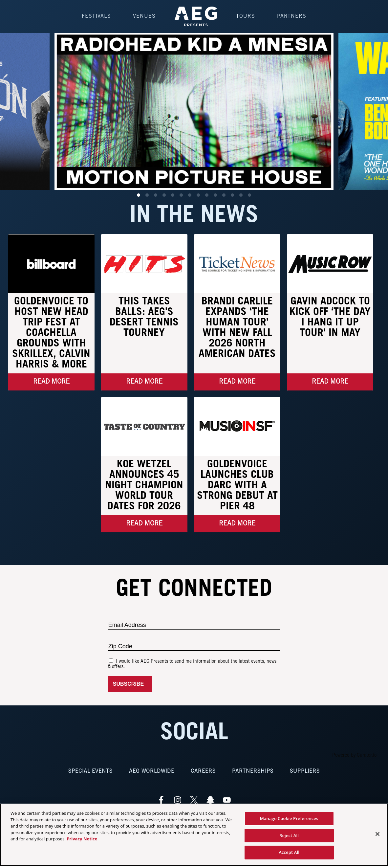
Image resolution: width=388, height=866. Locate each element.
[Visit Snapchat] (210, 800)
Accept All (289, 852)
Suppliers (305, 771)
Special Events (90, 771)
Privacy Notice (82, 839)
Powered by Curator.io (354, 755)
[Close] (377, 834)
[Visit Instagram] (177, 800)
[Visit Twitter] (194, 800)
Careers (203, 771)
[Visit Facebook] (161, 800)
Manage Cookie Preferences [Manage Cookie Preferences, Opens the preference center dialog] (289, 818)
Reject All (289, 835)
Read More (51, 382)
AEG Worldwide (151, 771)
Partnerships (252, 771)
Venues (144, 16)
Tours (245, 16)
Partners (291, 16)
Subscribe (130, 684)
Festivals (96, 16)
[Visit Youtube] (227, 800)
